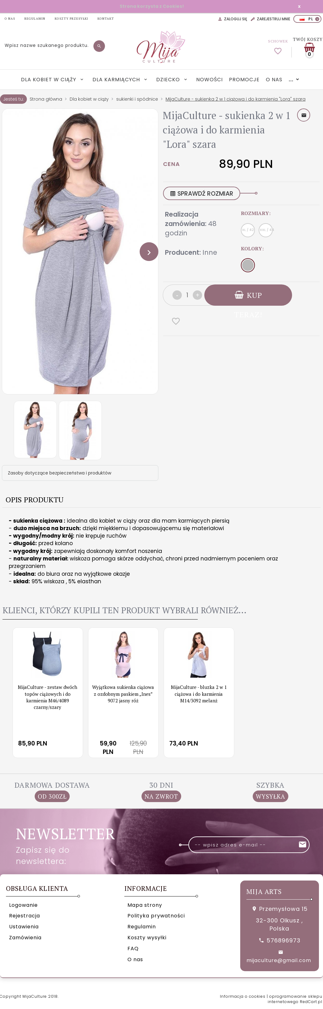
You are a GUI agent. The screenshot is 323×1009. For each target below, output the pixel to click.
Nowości (209, 79)
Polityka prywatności (156, 915)
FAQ (133, 948)
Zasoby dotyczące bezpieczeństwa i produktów (59, 473)
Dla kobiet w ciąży (49, 79)
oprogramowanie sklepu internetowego (295, 999)
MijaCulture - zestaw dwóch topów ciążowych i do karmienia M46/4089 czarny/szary (47, 697)
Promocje (244, 79)
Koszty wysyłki (146, 937)
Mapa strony (144, 905)
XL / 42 (248, 230)
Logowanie (23, 905)
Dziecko (168, 79)
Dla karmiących (117, 79)
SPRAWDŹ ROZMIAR (201, 193)
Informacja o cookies (243, 996)
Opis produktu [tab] (34, 499)
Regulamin (141, 926)
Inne (209, 252)
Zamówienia (25, 937)
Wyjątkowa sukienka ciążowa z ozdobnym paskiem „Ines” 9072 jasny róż (123, 694)
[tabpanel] (161, 551)
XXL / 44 (266, 230)
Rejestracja (24, 915)
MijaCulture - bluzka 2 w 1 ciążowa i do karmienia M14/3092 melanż (199, 694)
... (291, 79)
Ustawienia (24, 926)
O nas (274, 79)
